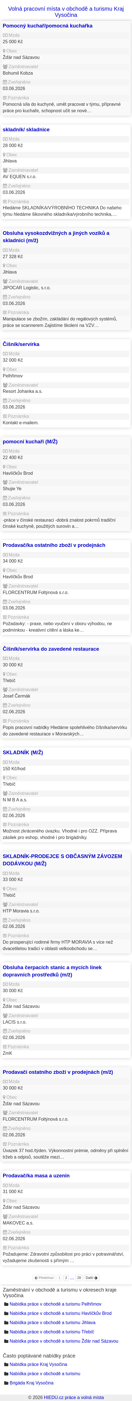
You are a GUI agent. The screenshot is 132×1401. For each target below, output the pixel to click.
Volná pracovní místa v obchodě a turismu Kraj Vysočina (66, 12)
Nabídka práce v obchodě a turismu (45, 1373)
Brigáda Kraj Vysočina (31, 1383)
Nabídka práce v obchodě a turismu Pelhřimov (55, 1304)
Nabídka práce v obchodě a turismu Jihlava (52, 1322)
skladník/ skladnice (26, 129)
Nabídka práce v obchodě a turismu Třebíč (52, 1331)
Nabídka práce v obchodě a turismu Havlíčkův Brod (61, 1313)
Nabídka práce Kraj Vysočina (38, 1364)
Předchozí (44, 1278)
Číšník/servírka (21, 344)
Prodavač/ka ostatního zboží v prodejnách (54, 545)
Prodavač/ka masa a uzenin (36, 1175)
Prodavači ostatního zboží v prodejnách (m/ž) (58, 1072)
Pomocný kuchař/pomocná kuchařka (48, 26)
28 (79, 1278)
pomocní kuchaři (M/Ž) (30, 441)
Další (92, 1278)
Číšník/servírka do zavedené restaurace (51, 649)
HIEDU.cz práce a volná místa (74, 1397)
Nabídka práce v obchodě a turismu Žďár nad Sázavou (64, 1341)
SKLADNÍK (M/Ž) (23, 752)
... (72, 1277)
